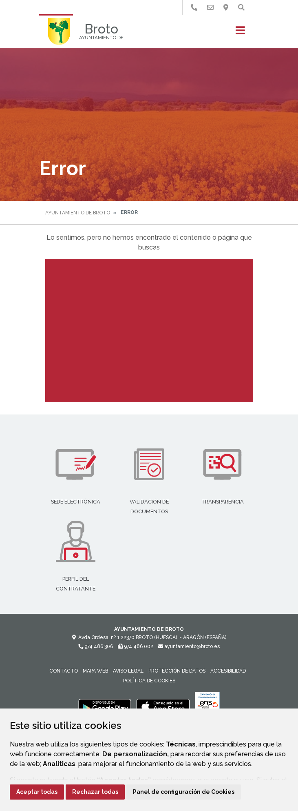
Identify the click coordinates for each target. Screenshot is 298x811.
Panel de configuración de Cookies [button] (183, 792)
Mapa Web (95, 671)
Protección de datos (176, 671)
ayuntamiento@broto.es (189, 646)
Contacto (63, 671)
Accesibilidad (228, 671)
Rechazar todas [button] (95, 792)
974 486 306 (95, 646)
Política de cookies (149, 681)
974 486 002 (135, 646)
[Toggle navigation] (240, 32)
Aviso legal (128, 671)
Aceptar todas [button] (36, 792)
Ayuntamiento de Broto (77, 213)
